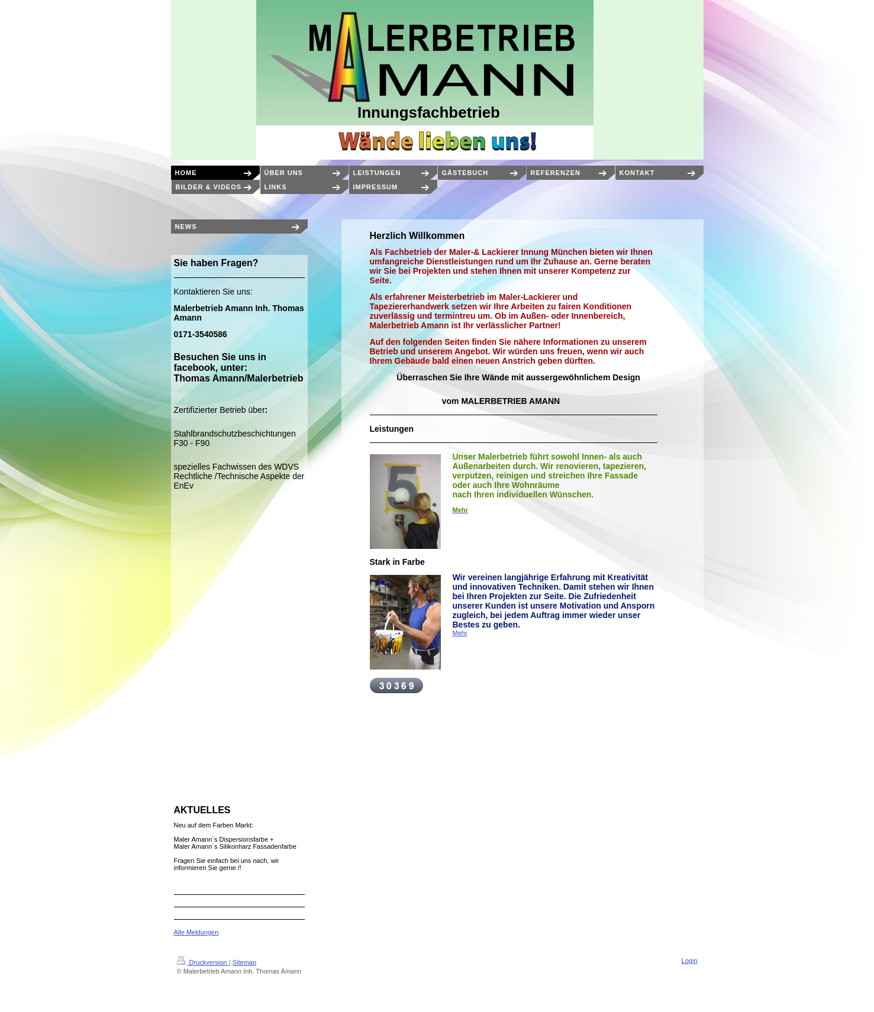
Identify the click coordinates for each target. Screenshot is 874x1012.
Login (690, 960)
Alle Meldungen (196, 932)
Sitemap (244, 962)
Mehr (460, 632)
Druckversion (203, 962)
